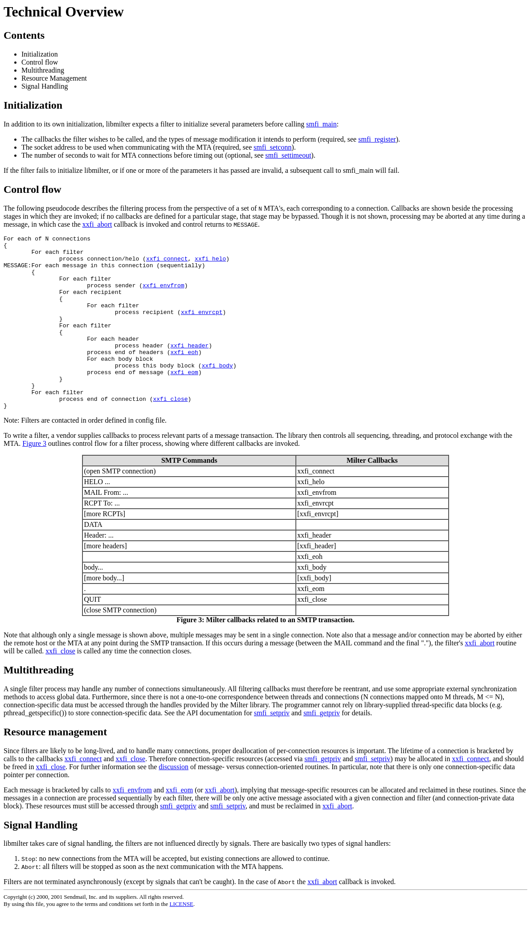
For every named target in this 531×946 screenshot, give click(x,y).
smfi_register (377, 139)
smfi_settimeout (288, 155)
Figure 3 (34, 478)
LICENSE (181, 938)
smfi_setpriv (272, 747)
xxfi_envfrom (163, 296)
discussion (173, 801)
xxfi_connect (167, 264)
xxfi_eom (184, 400)
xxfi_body (217, 392)
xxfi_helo (210, 264)
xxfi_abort (97, 224)
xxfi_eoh (184, 376)
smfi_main (321, 124)
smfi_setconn (272, 147)
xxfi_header (189, 368)
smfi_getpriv (321, 747)
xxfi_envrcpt (202, 328)
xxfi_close (170, 432)
